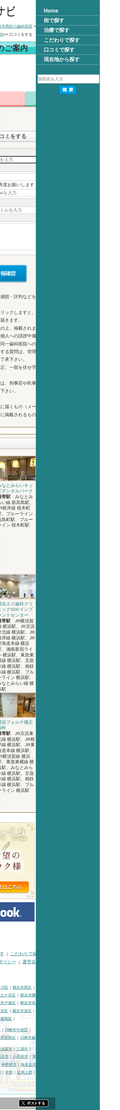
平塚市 (35, 1056)
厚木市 (39, 1064)
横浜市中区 (11, 995)
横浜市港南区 (95, 1003)
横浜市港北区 (40, 1003)
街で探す (30, 953)
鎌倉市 (51, 1056)
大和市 (55, 1064)
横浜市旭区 (11, 1011)
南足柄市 (25, 1072)
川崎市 (8, 1030)
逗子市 (8, 1064)
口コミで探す (15, 961)
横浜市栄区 (86, 1011)
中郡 (73, 1072)
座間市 (8, 1072)
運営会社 (95, 961)
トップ (8, 26)
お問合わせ (74, 98)
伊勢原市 (73, 1064)
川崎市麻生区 (95, 1037)
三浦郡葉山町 (13, 1056)
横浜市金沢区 (13, 1003)
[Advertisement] (60, 74)
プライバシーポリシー (58, 961)
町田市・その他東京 (39, 1080)
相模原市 (49, 1049)
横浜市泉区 (11, 1018)
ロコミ (103, 98)
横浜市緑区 (35, 1011)
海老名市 (92, 1064)
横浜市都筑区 (64, 1018)
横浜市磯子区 (95, 995)
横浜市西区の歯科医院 (77, 26)
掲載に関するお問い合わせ (29, 969)
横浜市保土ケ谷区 (64, 995)
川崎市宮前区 (68, 1037)
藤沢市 (67, 1056)
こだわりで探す (90, 953)
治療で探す (57, 953)
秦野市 (23, 1064)
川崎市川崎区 (29, 1030)
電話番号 (45, 98)
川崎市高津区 (13, 1037)
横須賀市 (68, 1049)
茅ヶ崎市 (104, 1056)
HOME (8, 953)
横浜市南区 (35, 995)
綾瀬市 (43, 1072)
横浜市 (8, 987)
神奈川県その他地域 (19, 1049)
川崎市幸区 (55, 1030)
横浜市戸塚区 (68, 1003)
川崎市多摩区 (40, 1037)
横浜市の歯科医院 (35, 26)
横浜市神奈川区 (58, 987)
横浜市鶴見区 (29, 987)
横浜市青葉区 (37, 1018)
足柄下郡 (10, 1080)
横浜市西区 (86, 987)
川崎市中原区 (80, 1030)
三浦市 (86, 1049)
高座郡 (59, 1072)
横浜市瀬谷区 (60, 1011)
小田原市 (84, 1056)
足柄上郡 (88, 1072)
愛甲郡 (106, 1072)
